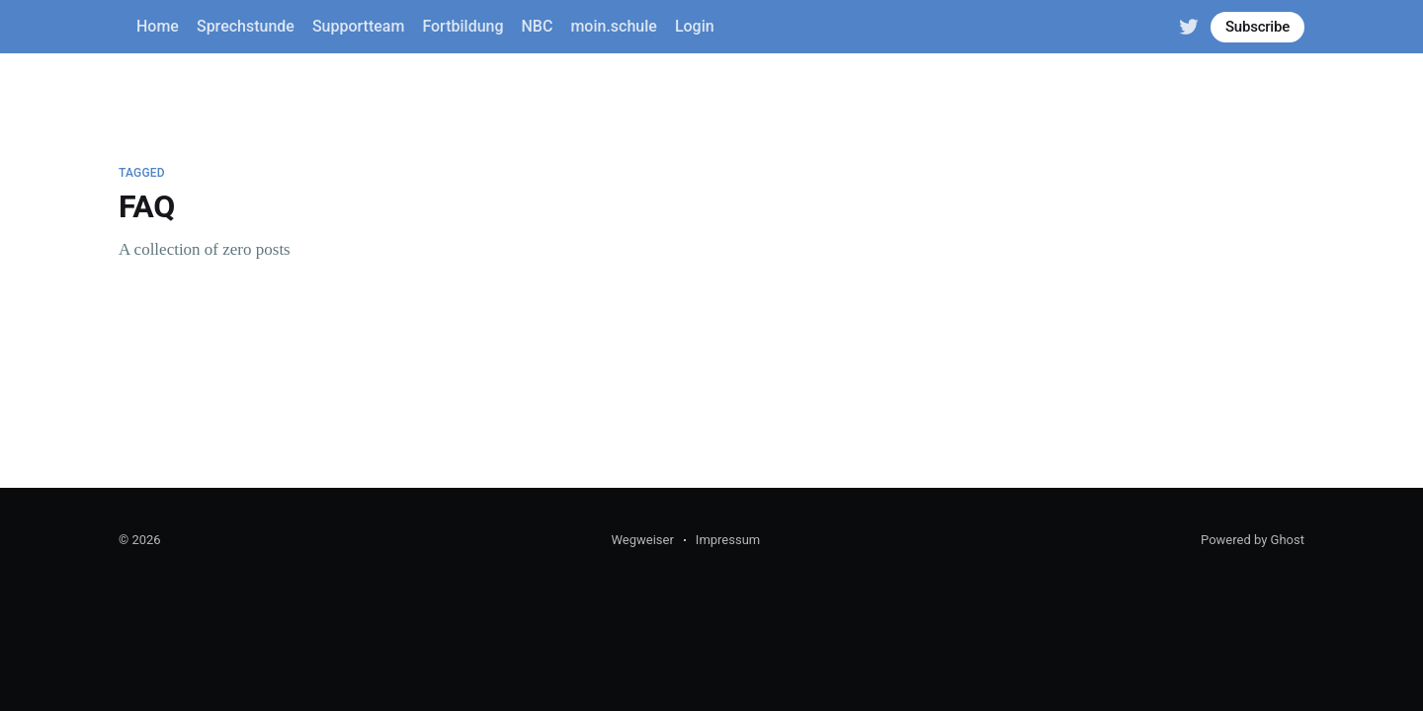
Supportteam (358, 26)
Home (157, 26)
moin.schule (613, 26)
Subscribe (1257, 27)
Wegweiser (642, 539)
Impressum (728, 539)
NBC (537, 26)
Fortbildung (462, 26)
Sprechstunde (245, 26)
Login (694, 26)
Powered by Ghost (1252, 539)
